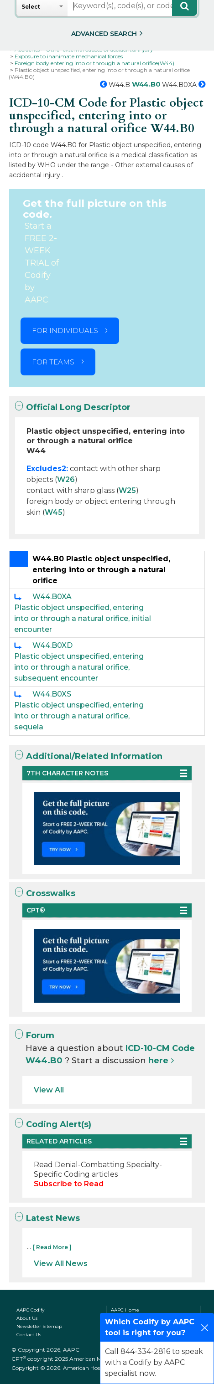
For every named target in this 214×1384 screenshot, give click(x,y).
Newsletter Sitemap (39, 1326)
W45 (54, 512)
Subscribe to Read (69, 1183)
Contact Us (28, 1335)
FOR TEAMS (53, 362)
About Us (26, 1318)
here (158, 1061)
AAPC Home (125, 1310)
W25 (127, 490)
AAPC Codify (30, 1310)
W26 (66, 479)
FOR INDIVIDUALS (65, 330)
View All (49, 1090)
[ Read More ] (52, 1247)
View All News (61, 1263)
